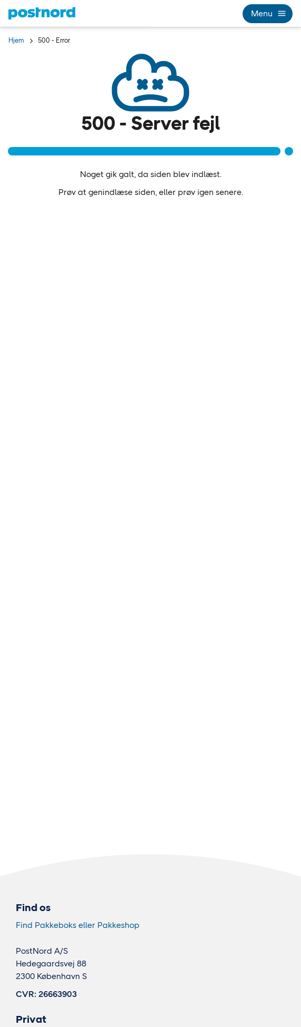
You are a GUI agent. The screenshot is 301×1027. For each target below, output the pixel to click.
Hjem (16, 40)
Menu (267, 13)
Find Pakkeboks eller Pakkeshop (77, 925)
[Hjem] (41, 13)
